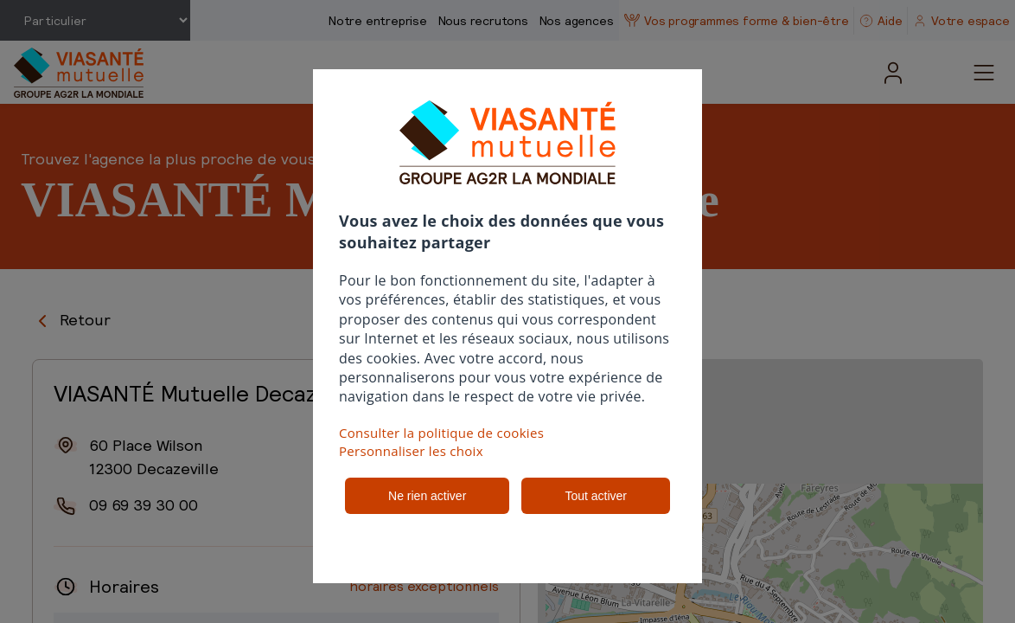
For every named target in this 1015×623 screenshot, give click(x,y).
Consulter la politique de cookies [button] (441, 432)
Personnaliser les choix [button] (411, 450)
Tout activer (596, 496)
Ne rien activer (427, 496)
